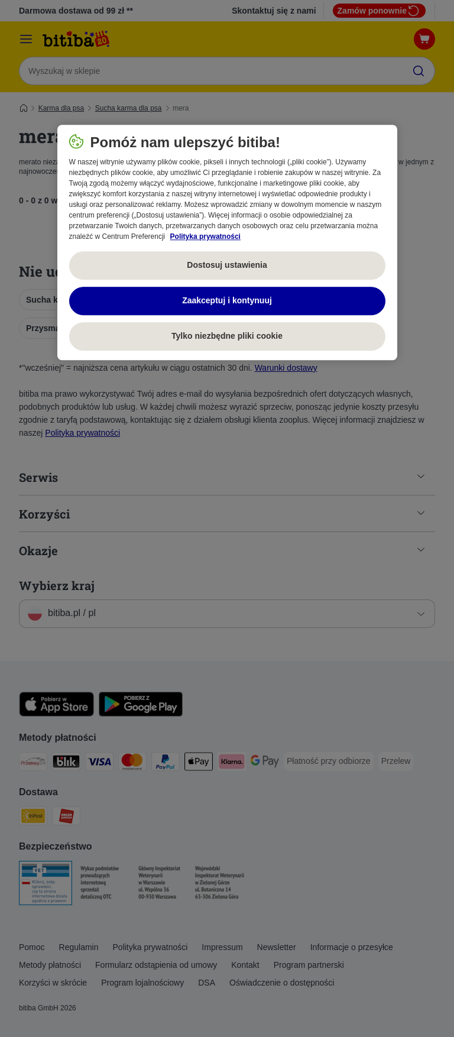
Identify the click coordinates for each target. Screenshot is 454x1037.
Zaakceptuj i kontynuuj (227, 301)
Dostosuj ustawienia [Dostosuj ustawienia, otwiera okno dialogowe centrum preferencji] (227, 265)
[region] (227, 242)
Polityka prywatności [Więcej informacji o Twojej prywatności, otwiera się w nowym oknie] (205, 236)
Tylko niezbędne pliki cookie (227, 336)
